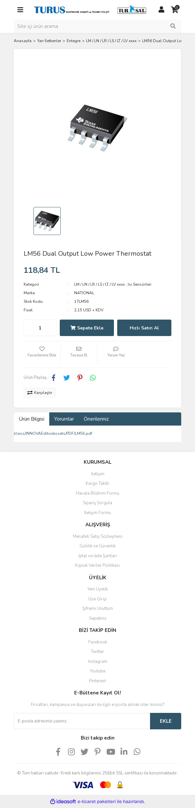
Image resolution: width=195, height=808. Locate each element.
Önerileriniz (96, 419)
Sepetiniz (97, 618)
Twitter (97, 652)
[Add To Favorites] (42, 354)
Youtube (97, 671)
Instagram (97, 662)
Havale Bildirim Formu (97, 493)
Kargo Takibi (97, 483)
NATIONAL (84, 293)
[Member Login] (161, 10)
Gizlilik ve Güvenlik (97, 546)
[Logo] (90, 9)
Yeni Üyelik (97, 589)
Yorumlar (64, 419)
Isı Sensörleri (139, 284)
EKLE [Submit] (166, 721)
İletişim (97, 474)
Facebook (97, 642)
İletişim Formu (97, 513)
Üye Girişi (97, 599)
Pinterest (97, 681)
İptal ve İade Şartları (97, 556)
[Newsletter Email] (82, 721)
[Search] (97, 26)
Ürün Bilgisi (31, 419)
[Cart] (174, 9)
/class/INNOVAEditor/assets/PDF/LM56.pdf (53, 433)
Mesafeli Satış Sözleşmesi (97, 536)
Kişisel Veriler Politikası (97, 565)
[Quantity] (40, 328)
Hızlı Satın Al (144, 328)
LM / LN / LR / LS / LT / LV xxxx (99, 284)
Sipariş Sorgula (97, 503)
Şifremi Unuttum (97, 609)
